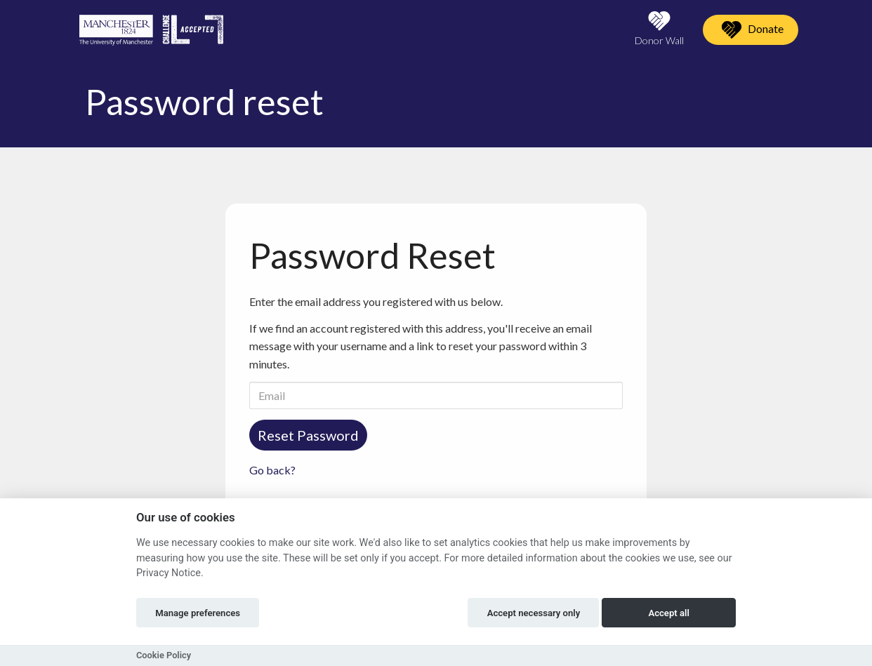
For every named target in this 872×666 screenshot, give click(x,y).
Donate (751, 29)
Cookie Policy (163, 655)
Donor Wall (659, 28)
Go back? (272, 470)
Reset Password (308, 435)
